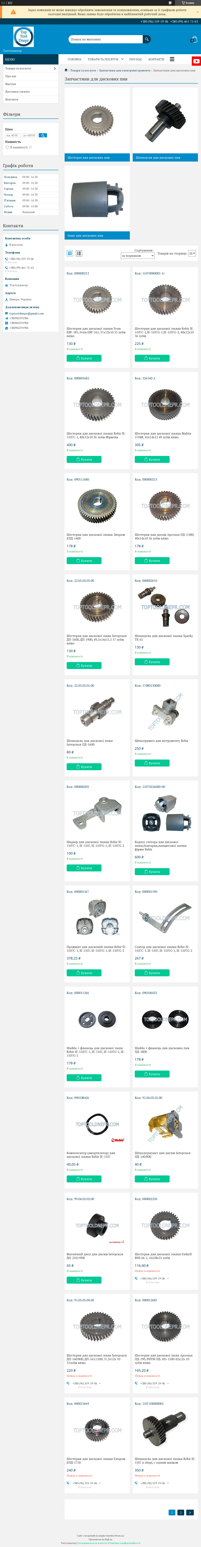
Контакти (156, 59)
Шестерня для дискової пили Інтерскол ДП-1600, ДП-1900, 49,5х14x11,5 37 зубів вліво (97, 639)
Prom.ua (119, 1535)
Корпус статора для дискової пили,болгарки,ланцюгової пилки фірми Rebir (161, 845)
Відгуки (10, 84)
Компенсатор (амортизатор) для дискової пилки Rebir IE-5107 (91, 1154)
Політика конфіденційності (124, 1543)
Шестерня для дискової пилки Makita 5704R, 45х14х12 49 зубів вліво (163, 435)
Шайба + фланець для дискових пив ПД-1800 (162, 1050)
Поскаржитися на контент (92, 1543)
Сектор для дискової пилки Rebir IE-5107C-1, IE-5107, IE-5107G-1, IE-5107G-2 (163, 948)
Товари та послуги (103, 59)
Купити (86, 358)
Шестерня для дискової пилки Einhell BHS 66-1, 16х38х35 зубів (163, 1256)
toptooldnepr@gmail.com (26, 313)
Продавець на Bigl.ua (100, 1539)
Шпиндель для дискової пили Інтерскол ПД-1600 (90, 742)
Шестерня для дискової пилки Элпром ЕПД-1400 (96, 536)
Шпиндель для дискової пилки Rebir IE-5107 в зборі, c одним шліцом (165, 1460)
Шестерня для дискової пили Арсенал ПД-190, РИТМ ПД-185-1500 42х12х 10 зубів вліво (164, 1359)
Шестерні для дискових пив (89, 157)
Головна (74, 59)
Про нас (135, 59)
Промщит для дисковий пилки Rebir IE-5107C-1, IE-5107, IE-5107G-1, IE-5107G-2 (97, 948)
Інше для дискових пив (85, 235)
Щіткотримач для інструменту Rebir (161, 741)
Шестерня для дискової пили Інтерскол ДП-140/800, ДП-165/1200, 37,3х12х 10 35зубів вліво (97, 1359)
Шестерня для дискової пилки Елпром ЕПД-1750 (96, 1460)
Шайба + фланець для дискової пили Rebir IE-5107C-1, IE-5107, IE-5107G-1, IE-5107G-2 (96, 1051)
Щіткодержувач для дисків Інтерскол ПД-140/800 (163, 1154)
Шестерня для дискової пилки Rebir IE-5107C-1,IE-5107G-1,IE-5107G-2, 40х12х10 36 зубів (164, 332)
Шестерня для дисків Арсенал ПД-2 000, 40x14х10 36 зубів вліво (164, 536)
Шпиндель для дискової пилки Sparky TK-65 (164, 637)
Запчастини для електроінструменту (124, 70)
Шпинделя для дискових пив (158, 157)
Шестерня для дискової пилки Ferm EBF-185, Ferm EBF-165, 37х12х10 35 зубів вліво (96, 332)
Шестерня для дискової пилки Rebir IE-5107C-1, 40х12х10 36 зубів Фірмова (96, 435)
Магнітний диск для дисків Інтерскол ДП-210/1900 (95, 1256)
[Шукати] (147, 37)
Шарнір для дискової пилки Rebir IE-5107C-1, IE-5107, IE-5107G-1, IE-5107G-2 (95, 843)
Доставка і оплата (17, 91)
